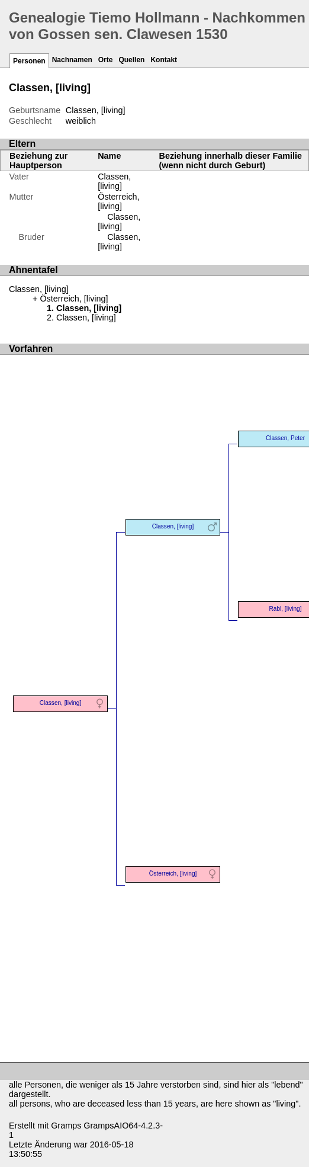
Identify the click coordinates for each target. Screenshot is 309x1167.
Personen (29, 61)
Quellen (131, 60)
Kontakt (163, 60)
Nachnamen (72, 60)
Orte (105, 60)
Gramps (66, 1125)
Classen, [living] (114, 181)
